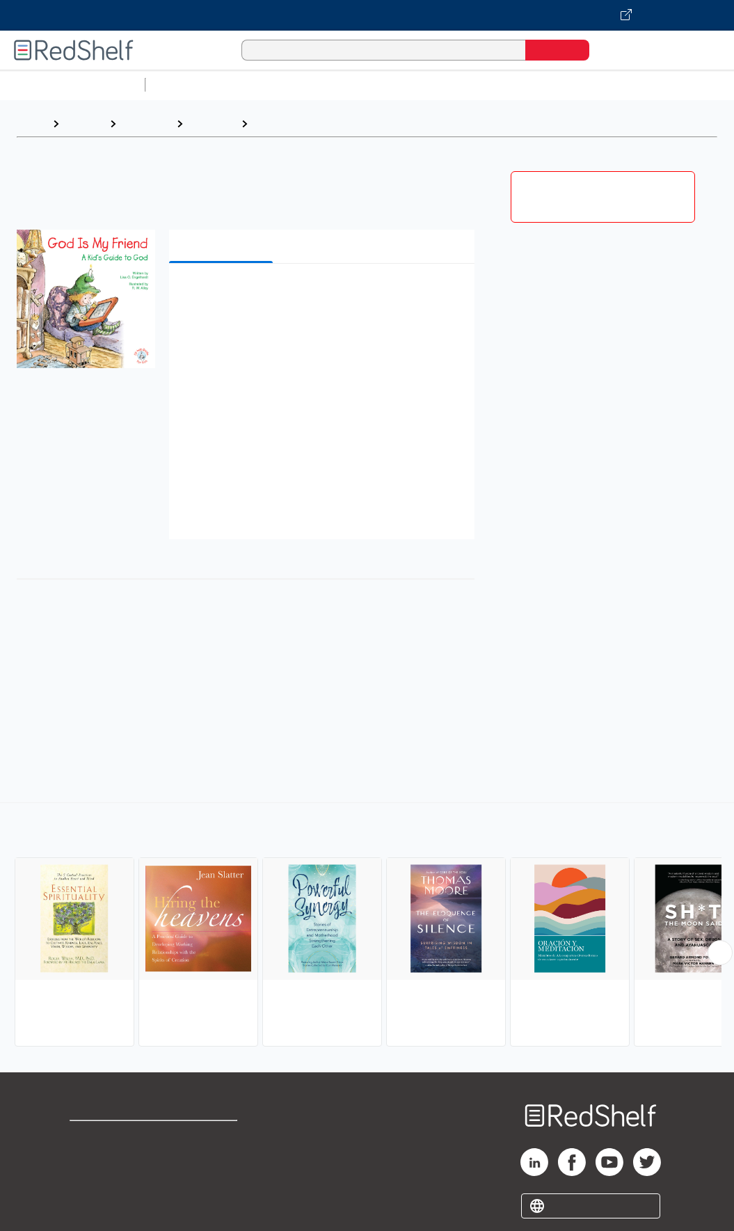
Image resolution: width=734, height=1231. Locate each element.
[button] (325, 295)
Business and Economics (540, 84)
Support (90, 1159)
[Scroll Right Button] (720, 952)
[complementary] (367, 926)
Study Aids (187, 84)
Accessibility (215, 1182)
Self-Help (146, 123)
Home (31, 123)
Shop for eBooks (114, 1137)
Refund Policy (218, 1159)
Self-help (211, 123)
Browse (84, 123)
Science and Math (273, 84)
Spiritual (275, 123)
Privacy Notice (108, 1182)
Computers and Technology (397, 84)
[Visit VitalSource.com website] (367, 15)
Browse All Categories (72, 84)
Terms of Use (218, 1137)
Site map (92, 1204)
